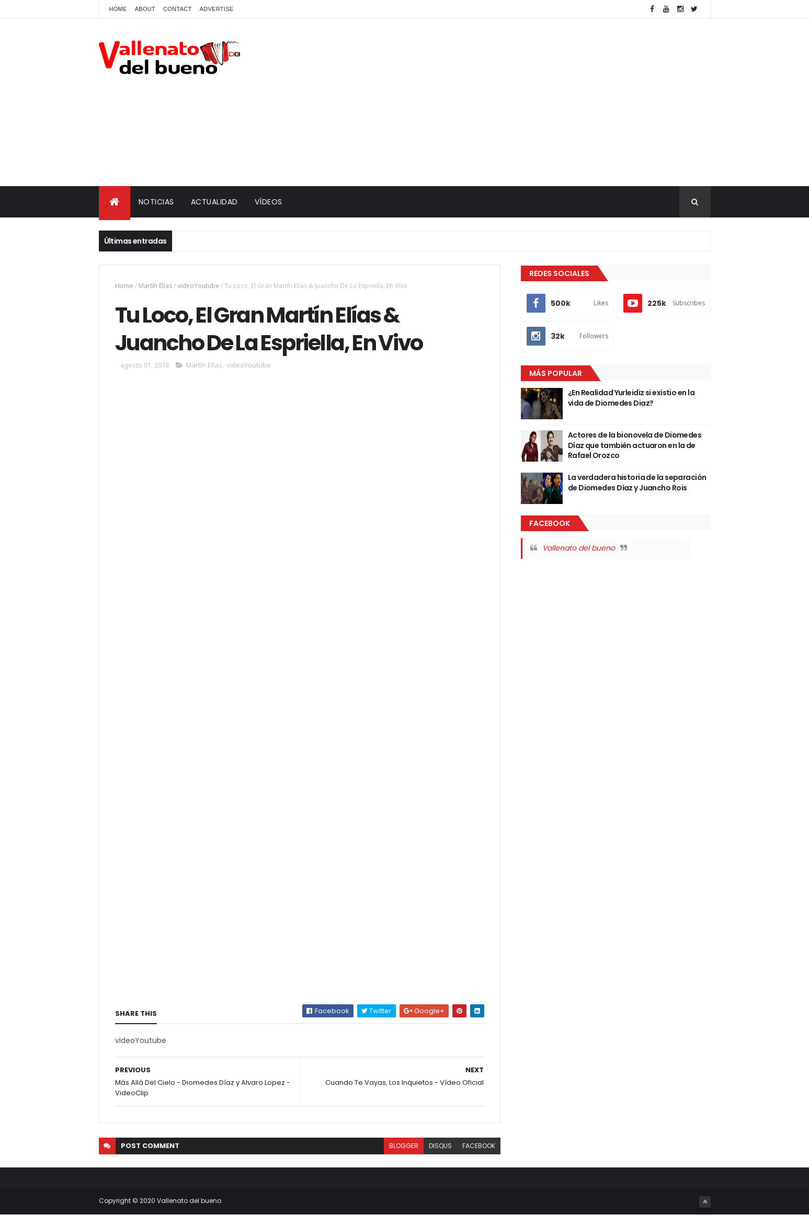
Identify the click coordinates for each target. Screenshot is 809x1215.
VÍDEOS (268, 202)
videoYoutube (198, 285)
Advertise (217, 9)
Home (118, 9)
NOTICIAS (156, 202)
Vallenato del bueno (578, 548)
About (145, 9)
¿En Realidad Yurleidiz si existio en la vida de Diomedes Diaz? (631, 397)
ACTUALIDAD (214, 202)
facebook (478, 1145)
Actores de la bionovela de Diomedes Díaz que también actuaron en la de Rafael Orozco (634, 445)
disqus (440, 1145)
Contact (177, 9)
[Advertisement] (520, 102)
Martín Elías (155, 285)
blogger (403, 1145)
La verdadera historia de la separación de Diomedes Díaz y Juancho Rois (637, 482)
